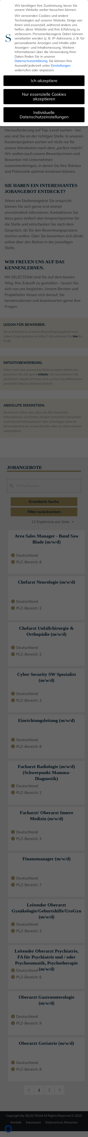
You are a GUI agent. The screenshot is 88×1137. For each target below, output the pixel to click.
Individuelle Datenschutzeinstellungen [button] (44, 114)
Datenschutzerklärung (31, 60)
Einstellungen (61, 65)
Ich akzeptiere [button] (44, 80)
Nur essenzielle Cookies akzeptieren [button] (44, 96)
